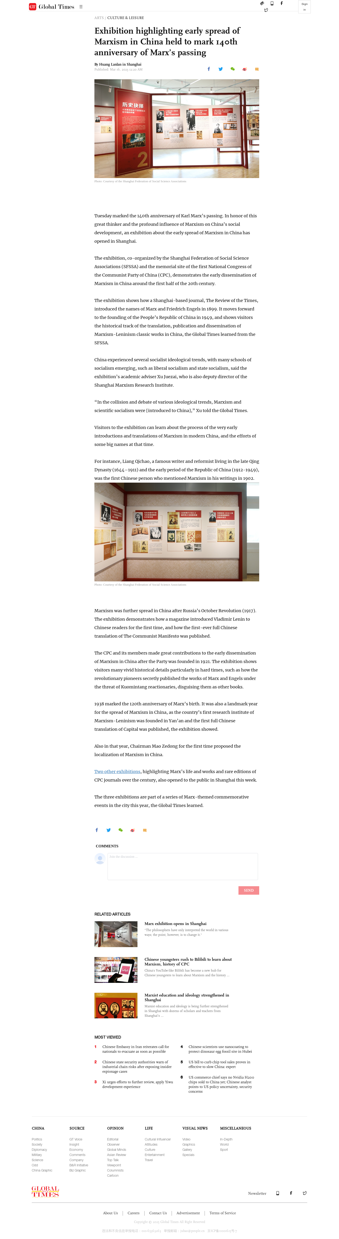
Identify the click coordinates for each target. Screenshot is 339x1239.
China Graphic (42, 1170)
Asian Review (116, 1155)
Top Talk (113, 1160)
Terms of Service (223, 1213)
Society (37, 1144)
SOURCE (76, 1128)
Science (37, 1160)
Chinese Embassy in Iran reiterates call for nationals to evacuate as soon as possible (135, 1049)
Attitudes (151, 1144)
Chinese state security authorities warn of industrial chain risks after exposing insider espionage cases (137, 1067)
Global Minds (116, 1150)
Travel (149, 1160)
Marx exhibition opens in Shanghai (175, 923)
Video (186, 1139)
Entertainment (155, 1155)
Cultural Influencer (158, 1139)
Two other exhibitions (117, 771)
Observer (113, 1144)
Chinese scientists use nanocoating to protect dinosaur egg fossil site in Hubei (220, 1049)
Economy (76, 1150)
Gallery (187, 1150)
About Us (110, 1213)
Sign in (305, 6)
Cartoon (113, 1175)
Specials (188, 1155)
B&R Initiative (78, 1165)
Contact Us (158, 1213)
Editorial (112, 1139)
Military (37, 1155)
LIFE (149, 1128)
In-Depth (226, 1139)
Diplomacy (39, 1150)
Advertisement (188, 1213)
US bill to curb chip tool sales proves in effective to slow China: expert (219, 1064)
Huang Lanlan (110, 64)
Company (76, 1160)
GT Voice (75, 1139)
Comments (77, 1155)
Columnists (115, 1170)
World (224, 1144)
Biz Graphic (77, 1170)
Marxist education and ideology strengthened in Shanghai (187, 997)
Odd (35, 1165)
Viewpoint (114, 1165)
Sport (224, 1150)
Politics (37, 1139)
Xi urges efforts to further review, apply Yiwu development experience (137, 1084)
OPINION (115, 1128)
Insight (74, 1144)
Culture (150, 1150)
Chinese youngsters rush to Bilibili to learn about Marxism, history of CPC (188, 962)
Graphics (188, 1144)
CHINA (38, 1128)
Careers (134, 1213)
